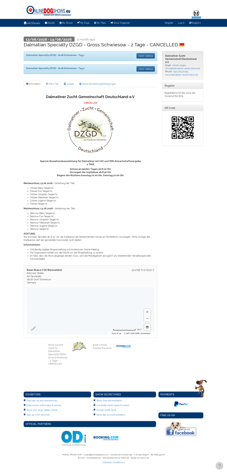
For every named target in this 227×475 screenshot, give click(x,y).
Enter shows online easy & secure (43, 405)
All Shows (32, 23)
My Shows (66, 23)
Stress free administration (109, 400)
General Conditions (113, 462)
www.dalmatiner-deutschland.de (181, 74)
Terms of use (127, 333)
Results (50, 23)
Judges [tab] (69, 84)
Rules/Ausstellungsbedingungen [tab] (97, 84)
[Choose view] (147, 327)
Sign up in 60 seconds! (38, 414)
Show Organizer (120, 23)
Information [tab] (33, 84)
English (195, 23)
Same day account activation (110, 414)
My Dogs (83, 22)
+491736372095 (180, 71)
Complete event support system (112, 405)
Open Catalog (146, 56)
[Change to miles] (127, 329)
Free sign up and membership (41, 400)
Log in (181, 23)
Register (169, 23)
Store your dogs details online (41, 410)
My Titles (100, 23)
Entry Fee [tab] (52, 84)
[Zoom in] (147, 312)
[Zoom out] (147, 318)
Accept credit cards (106, 410)
